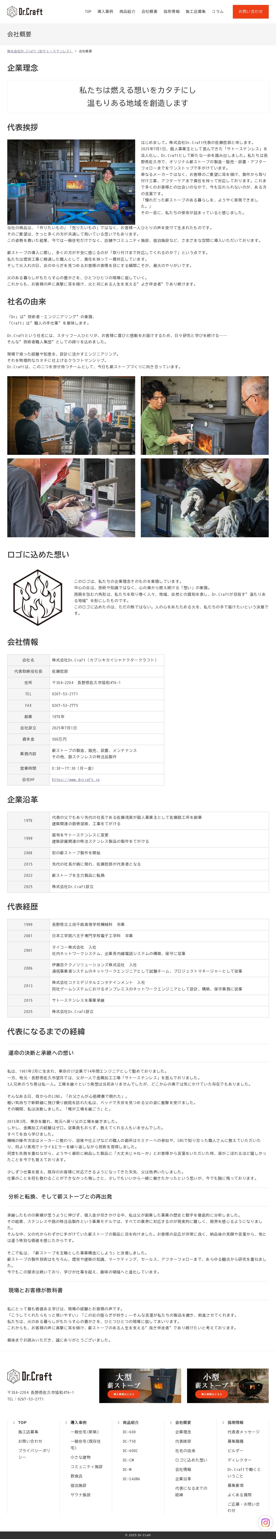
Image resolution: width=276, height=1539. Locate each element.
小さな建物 (81, 1457)
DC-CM (128, 1460)
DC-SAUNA (131, 1479)
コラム (218, 11)
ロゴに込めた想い (191, 1460)
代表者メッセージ (244, 1432)
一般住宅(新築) (85, 1432)
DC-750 (129, 1441)
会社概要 (150, 11)
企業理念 (183, 1432)
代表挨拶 (183, 1441)
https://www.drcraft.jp (76, 779)
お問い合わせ (251, 11)
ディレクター (240, 1460)
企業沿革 (183, 1479)
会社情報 (183, 1469)
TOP (88, 11)
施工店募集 (196, 11)
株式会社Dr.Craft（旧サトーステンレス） (24, 11)
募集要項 (236, 1485)
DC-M (127, 1469)
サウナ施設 (81, 1495)
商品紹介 (127, 11)
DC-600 (129, 1432)
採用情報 (172, 11)
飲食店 (77, 1476)
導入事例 (105, 11)
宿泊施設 (79, 1485)
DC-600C (130, 1451)
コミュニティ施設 (87, 1467)
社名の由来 (185, 1451)
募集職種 (236, 1441)
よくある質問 (240, 1495)
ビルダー (236, 1451)
